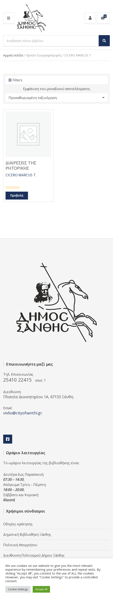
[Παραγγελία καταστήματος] (56, 97)
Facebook (7, 439)
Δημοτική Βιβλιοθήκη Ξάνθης (27, 534)
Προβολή (16, 196)
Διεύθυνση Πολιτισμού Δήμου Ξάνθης (34, 555)
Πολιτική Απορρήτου (20, 545)
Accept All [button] (41, 589)
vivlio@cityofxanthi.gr (22, 412)
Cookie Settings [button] (18, 589)
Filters (15, 80)
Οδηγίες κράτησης (17, 524)
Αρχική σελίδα (13, 55)
